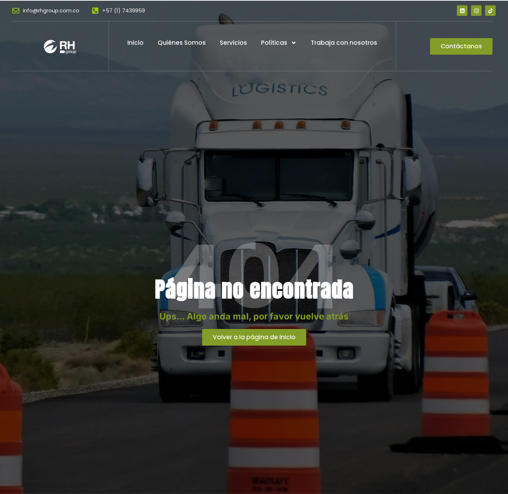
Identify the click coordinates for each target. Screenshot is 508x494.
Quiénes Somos (182, 42)
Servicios (233, 42)
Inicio (135, 42)
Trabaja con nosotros (344, 42)
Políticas (279, 42)
